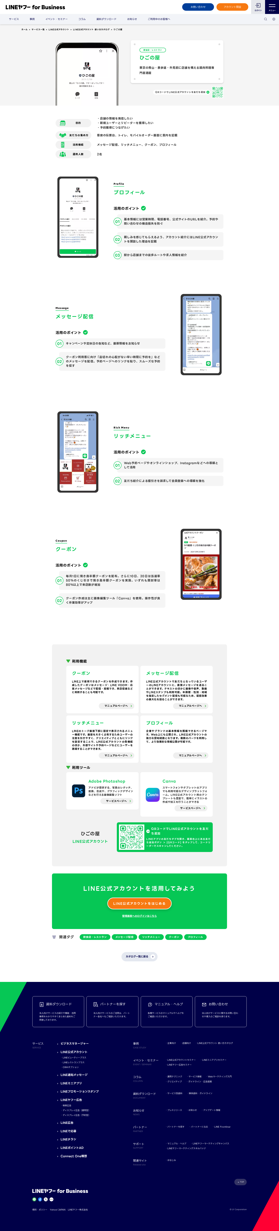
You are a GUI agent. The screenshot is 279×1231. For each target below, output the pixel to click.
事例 (32, 19)
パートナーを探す (176, 1126)
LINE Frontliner (222, 1126)
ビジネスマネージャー (75, 1043)
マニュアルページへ (116, 706)
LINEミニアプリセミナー (214, 1060)
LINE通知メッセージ (74, 1075)
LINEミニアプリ (71, 1083)
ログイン (258, 10)
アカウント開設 (232, 7)
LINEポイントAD (72, 1148)
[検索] (265, 19)
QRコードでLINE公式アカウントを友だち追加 (180, 92)
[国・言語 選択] (274, 19)
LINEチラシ (68, 1139)
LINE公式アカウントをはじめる (139, 903)
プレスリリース (174, 1110)
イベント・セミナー (56, 19)
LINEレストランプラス (73, 1062)
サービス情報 (195, 1076)
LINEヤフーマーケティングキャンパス (211, 1143)
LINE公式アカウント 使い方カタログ (91, 29)
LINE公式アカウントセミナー (181, 1060)
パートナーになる (199, 1126)
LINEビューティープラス (74, 1057)
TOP (242, 1181)
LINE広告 (67, 1123)
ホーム (24, 29)
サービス (14, 19)
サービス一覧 (38, 29)
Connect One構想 (74, 1156)
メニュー (272, 7)
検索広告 (67, 1105)
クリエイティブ (174, 1081)
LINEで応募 (68, 1131)
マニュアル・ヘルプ (176, 1143)
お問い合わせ (198, 7)
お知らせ (132, 19)
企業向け (171, 1043)
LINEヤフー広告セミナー (179, 1064)
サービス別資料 (174, 1093)
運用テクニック (174, 1076)
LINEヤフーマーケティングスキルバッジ (186, 1148)
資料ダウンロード (106, 19)
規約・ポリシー (39, 1209)
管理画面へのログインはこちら (139, 916)
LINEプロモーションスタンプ (80, 1091)
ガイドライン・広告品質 (200, 1081)
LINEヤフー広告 (71, 1100)
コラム (82, 19)
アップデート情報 (211, 1110)
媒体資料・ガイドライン (200, 1093)
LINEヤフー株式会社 (78, 1209)
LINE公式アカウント (59, 29)
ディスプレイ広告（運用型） (76, 1110)
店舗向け (186, 1043)
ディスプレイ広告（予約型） (76, 1115)
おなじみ (171, 1160)
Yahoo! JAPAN (57, 1209)
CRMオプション (71, 1067)
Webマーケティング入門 (220, 1076)
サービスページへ (116, 801)
